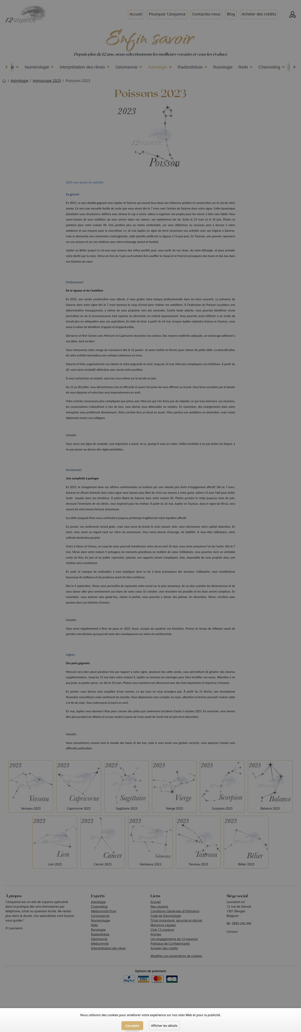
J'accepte (132, 1026)
